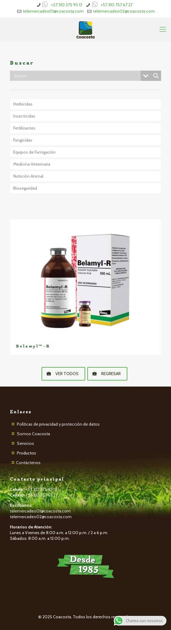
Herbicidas (23, 104)
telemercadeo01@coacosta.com (53, 11)
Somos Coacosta (33, 433)
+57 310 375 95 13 (66, 5)
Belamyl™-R (33, 346)
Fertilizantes (24, 128)
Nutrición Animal (28, 176)
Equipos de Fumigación (34, 152)
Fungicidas (22, 140)
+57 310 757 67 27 (116, 5)
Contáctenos (28, 462)
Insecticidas (24, 116)
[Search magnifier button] (156, 76)
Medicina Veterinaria (31, 164)
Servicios (25, 443)
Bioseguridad (25, 188)
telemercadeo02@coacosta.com (124, 11)
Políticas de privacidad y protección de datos (58, 424)
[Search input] (76, 76)
